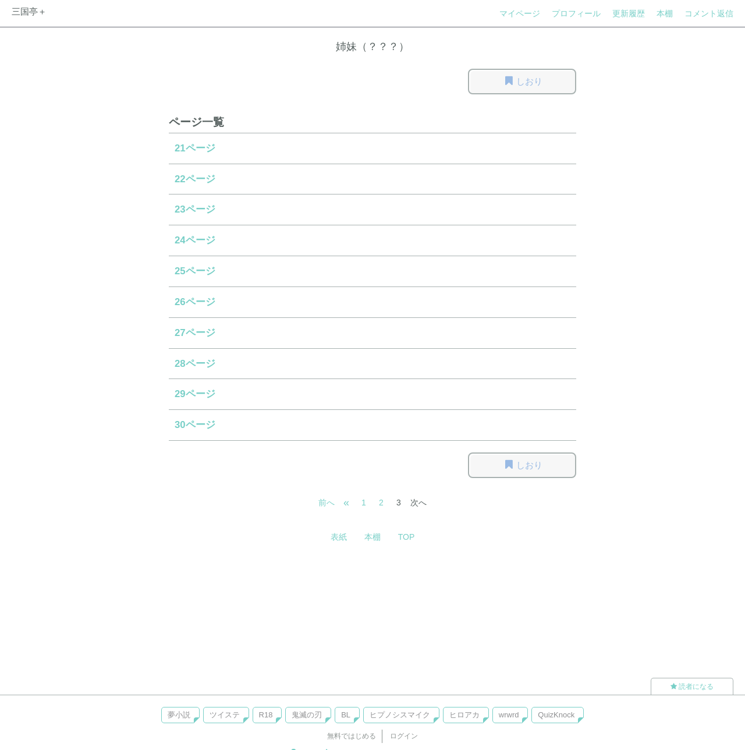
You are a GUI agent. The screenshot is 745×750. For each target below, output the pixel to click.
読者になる (692, 686)
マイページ (519, 13)
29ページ (195, 393)
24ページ (195, 240)
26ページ (195, 301)
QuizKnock (556, 714)
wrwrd (509, 714)
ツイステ (225, 714)
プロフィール (576, 13)
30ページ (195, 424)
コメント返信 (708, 13)
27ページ (195, 332)
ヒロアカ (464, 714)
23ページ (195, 209)
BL (345, 714)
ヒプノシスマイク (400, 714)
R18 (266, 714)
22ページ (195, 179)
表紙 (339, 537)
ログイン (404, 736)
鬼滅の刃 (307, 714)
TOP (406, 537)
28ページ (195, 363)
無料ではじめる (351, 736)
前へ (326, 502)
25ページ (195, 271)
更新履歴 (628, 13)
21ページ (195, 148)
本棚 (665, 13)
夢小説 (179, 714)
